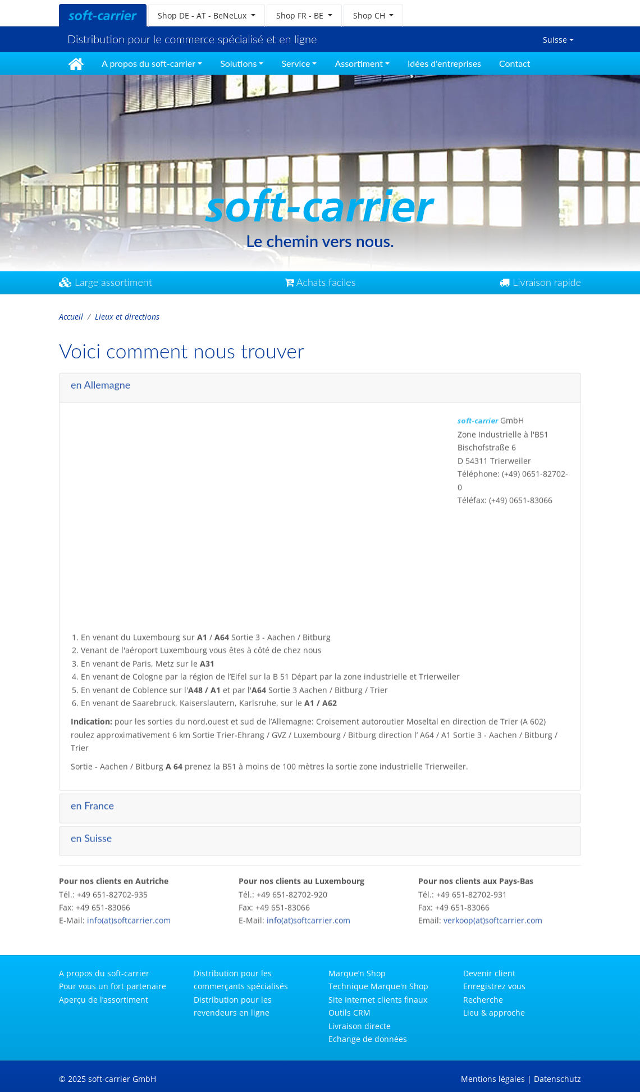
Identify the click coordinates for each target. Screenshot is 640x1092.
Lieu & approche (494, 1012)
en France (92, 801)
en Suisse (91, 834)
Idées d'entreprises (444, 63)
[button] (206, 15)
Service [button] (295, 63)
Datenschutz (557, 1078)
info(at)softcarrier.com (129, 917)
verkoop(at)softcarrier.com (493, 917)
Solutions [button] (238, 63)
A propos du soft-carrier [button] (148, 63)
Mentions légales (493, 1078)
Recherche (483, 999)
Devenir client (489, 973)
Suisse (555, 39)
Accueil (71, 316)
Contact (514, 63)
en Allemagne (100, 381)
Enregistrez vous (494, 986)
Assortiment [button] (359, 63)
